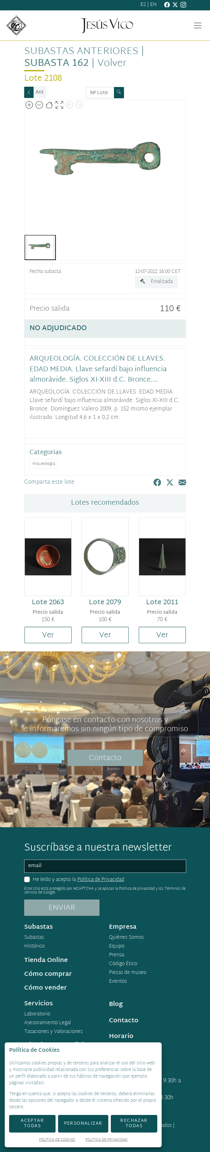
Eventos (118, 981)
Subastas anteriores (81, 51)
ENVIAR (61, 908)
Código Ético (123, 964)
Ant (39, 92)
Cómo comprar (48, 974)
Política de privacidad (137, 888)
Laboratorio (37, 1014)
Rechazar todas (134, 1123)
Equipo (116, 946)
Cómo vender (45, 988)
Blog (116, 1004)
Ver (48, 635)
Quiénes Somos (126, 937)
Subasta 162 (56, 63)
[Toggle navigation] (197, 25)
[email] (105, 866)
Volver (112, 63)
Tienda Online (46, 960)
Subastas (34, 937)
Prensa (116, 955)
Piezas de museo (127, 973)
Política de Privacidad (100, 879)
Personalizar (83, 1124)
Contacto (105, 758)
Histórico (34, 946)
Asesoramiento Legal (47, 1023)
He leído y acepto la (78, 880)
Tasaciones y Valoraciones (53, 1032)
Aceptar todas (32, 1123)
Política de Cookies (57, 1140)
